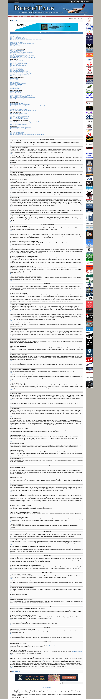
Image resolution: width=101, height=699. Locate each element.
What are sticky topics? (15, 86)
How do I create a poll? (15, 64)
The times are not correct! (16, 51)
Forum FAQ (21, 688)
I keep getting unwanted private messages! (20, 104)
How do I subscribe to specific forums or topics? (21, 123)
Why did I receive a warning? (17, 70)
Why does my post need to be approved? (19, 74)
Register (40, 16)
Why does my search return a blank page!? (20, 116)
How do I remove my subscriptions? (18, 124)
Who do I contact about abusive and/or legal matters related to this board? (27, 134)
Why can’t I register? (15, 45)
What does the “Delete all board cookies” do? (20, 47)
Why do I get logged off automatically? (19, 38)
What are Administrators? (16, 91)
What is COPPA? (14, 44)
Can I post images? (14, 82)
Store (46, 16)
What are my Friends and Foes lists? (18, 109)
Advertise (12, 16)
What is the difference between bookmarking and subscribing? (24, 122)
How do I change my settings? (17, 50)
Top (11, 145)
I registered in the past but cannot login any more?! (22, 43)
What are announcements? (16, 84)
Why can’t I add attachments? (17, 69)
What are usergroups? (15, 94)
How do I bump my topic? (16, 75)
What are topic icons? (15, 88)
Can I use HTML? (14, 80)
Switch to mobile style (46, 687)
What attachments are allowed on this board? (20, 127)
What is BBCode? (14, 78)
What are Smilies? (14, 81)
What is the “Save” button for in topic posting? (20, 73)
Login (34, 16)
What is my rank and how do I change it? (19, 56)
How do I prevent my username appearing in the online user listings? (26, 39)
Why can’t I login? (14, 36)
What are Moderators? (15, 92)
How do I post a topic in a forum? (17, 61)
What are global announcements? (18, 83)
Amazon (19, 16)
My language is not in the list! (17, 54)
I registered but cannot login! (16, 42)
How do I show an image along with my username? (22, 55)
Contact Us (26, 688)
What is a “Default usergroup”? (17, 98)
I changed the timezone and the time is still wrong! (21, 52)
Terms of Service (15, 688)
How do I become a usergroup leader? (19, 96)
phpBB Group (51, 645)
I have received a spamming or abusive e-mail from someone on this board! (27, 105)
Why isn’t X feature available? (17, 133)
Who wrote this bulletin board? (17, 132)
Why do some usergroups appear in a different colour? (22, 97)
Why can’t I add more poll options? (18, 65)
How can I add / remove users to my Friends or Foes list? (23, 110)
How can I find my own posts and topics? (19, 118)
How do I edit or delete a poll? (17, 67)
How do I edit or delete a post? (17, 62)
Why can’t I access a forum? (16, 68)
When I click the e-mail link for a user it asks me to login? (23, 57)
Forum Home (16, 21)
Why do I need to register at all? (17, 37)
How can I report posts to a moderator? (19, 71)
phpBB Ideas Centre (77, 651)
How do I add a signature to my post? (18, 63)
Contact (25, 16)
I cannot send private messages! (17, 103)
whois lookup (41, 660)
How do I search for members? (17, 117)
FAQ (30, 16)
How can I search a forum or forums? (18, 113)
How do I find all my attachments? (18, 128)
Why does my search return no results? (19, 115)
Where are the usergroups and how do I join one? (21, 95)
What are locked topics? (15, 87)
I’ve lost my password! (15, 41)
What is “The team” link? (16, 100)
